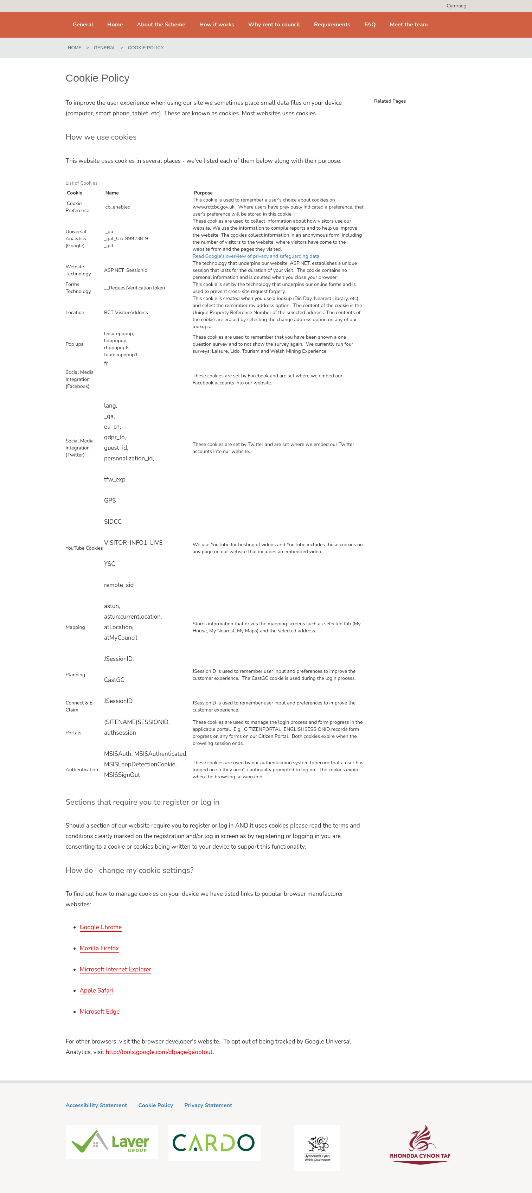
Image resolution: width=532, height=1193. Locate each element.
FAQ (370, 24)
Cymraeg (456, 5)
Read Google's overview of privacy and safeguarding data (256, 256)
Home (115, 24)
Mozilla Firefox (99, 948)
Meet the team (409, 24)
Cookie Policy (155, 1105)
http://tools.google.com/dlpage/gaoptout (159, 1052)
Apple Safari (96, 991)
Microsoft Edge (100, 1012)
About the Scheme (161, 24)
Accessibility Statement (96, 1105)
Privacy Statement (208, 1105)
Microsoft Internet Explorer (115, 969)
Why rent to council (274, 24)
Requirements (332, 24)
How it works (216, 24)
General (83, 24)
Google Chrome (101, 927)
